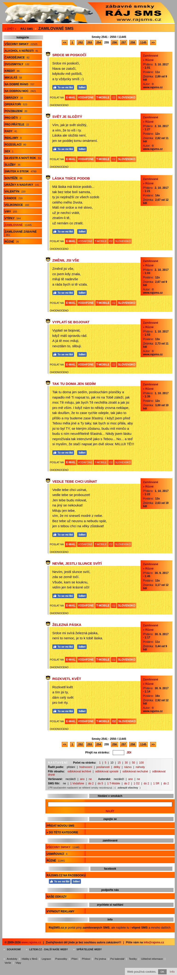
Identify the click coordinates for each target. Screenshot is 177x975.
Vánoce (14, 198)
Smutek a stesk (20, 171)
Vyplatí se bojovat (70, 322)
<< (64, 42)
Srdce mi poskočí (69, 55)
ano (82, 779)
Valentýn (15, 191)
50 (133, 762)
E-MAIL (70, 97)
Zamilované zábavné (21, 233)
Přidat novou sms (60, 825)
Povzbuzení (16, 111)
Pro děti (13, 117)
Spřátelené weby (89, 949)
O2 (113, 97)
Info (172, 971)
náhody (140, 767)
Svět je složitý (67, 117)
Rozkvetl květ (66, 679)
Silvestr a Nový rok (23, 158)
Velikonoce (17, 205)
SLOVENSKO (126, 97)
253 (89, 42)
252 (80, 42)
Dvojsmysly (17, 64)
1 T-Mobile (113, 783)
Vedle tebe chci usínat (74, 481)
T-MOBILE (102, 97)
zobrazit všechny (128, 787)
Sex (9, 151)
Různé (12, 241)
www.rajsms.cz (31, 942)
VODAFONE (86, 97)
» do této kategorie (62, 832)
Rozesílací (15, 144)
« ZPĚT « (10, 28)
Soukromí (14, 949)
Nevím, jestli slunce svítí (77, 563)
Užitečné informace (152, 958)
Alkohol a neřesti (21, 50)
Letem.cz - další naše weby (48, 949)
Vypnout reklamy (60, 911)
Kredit (12, 71)
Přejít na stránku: (97, 752)
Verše (8, 962)
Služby (12, 164)
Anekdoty (12, 958)
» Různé (148, 60)
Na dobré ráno (19, 84)
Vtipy (18, 962)
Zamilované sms (56, 28)
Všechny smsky (21, 44)
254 (98, 42)
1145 (143, 42)
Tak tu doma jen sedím (74, 384)
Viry (11, 211)
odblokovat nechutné (135, 771)
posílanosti (102, 767)
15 (119, 762)
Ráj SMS (27, 28)
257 (123, 42)
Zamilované (18, 225)
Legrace (46, 958)
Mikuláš (13, 77)
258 (132, 42)
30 (126, 762)
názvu (128, 767)
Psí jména (100, 958)
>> (153, 42)
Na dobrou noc (20, 91)
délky (117, 767)
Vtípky (13, 218)
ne (90, 779)
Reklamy (13, 138)
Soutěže (13, 178)
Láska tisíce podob (71, 178)
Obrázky (14, 97)
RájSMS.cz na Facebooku (66, 875)
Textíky (133, 958)
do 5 (100, 783)
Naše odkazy (57, 896)
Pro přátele (17, 124)
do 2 (91, 783)
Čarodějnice (17, 57)
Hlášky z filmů (29, 958)
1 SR (156, 783)
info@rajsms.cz (154, 942)
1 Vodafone (77, 783)
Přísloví (86, 958)
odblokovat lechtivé (79, 771)
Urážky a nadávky (22, 184)
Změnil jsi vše (65, 260)
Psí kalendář (117, 958)
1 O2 (137, 783)
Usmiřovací (57, 854)
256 (114, 42)
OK (162, 971)
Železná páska (66, 625)
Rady (11, 131)
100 (141, 762)
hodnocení (85, 767)
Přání (74, 958)
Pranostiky (61, 958)
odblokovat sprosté (106, 771)
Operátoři (16, 104)
